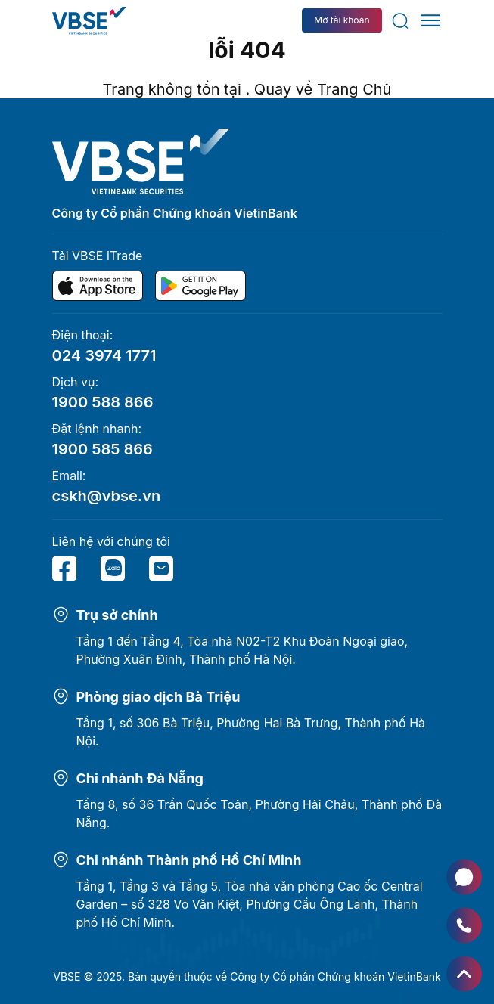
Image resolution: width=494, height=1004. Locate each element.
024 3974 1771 (104, 355)
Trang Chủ (354, 89)
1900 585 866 (102, 449)
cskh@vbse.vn (106, 496)
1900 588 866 (103, 402)
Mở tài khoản (341, 20)
